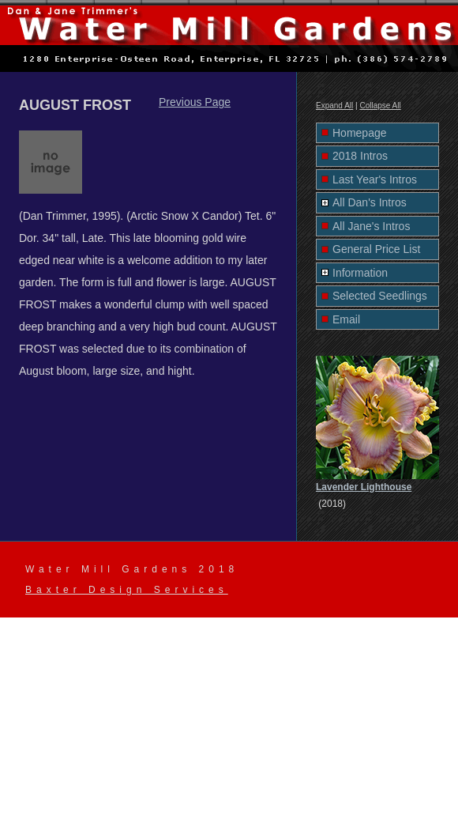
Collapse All (379, 105)
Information (360, 272)
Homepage (359, 133)
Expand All (334, 105)
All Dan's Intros (369, 202)
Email (346, 319)
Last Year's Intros (374, 179)
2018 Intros (360, 155)
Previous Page (195, 102)
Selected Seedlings (379, 295)
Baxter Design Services (126, 589)
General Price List (376, 249)
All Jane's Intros (371, 226)
